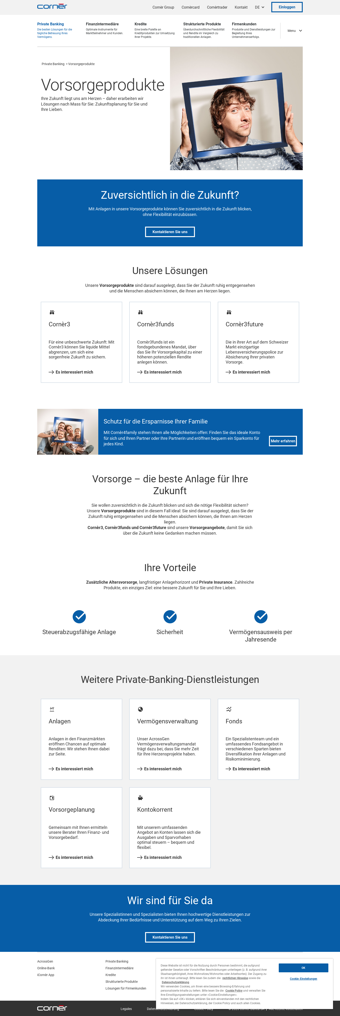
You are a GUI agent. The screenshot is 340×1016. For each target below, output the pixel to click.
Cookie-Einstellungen (303, 978)
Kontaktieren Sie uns (170, 232)
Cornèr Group (163, 7)
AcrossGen (45, 961)
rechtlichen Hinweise (235, 978)
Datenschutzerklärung (175, 982)
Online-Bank (46, 968)
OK (303, 968)
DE (257, 7)
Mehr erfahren (283, 441)
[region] (244, 984)
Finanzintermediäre (119, 968)
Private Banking (53, 64)
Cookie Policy (233, 990)
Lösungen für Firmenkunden (125, 988)
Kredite (110, 975)
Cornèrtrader (217, 7)
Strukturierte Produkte (121, 981)
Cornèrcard (191, 7)
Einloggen (287, 7)
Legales (126, 1009)
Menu (292, 31)
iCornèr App (45, 975)
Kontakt (241, 7)
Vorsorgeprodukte (81, 64)
